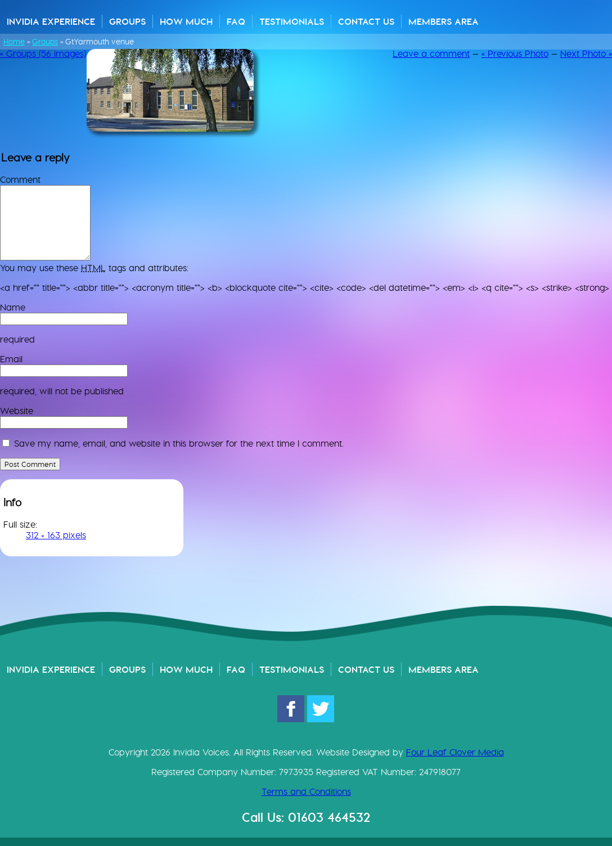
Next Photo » (586, 53)
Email (11, 359)
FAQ (236, 21)
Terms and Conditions (306, 791)
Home (14, 41)
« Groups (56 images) (43, 53)
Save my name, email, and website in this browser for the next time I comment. (179, 443)
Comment (20, 179)
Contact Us (366, 21)
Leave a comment (431, 53)
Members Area (443, 21)
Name (12, 307)
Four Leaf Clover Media (455, 752)
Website (16, 411)
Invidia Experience (51, 21)
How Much (186, 21)
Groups (127, 21)
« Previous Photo (515, 53)
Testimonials (291, 21)
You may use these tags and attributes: (94, 268)
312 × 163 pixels (56, 535)
